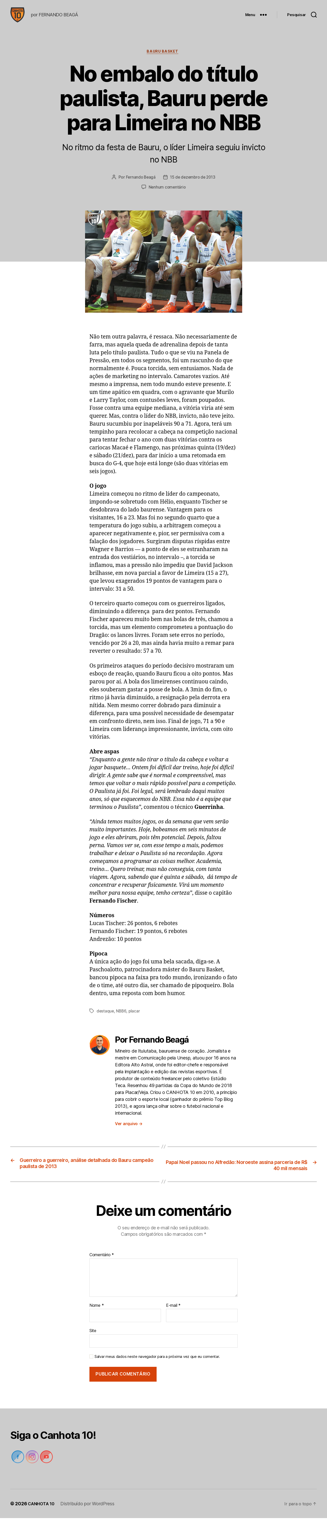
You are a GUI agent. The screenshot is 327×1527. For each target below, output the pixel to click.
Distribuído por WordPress (90, 1512)
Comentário (101, 1264)
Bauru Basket (163, 60)
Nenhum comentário (167, 195)
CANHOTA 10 (42, 1512)
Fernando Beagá (139, 186)
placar (135, 1019)
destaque (105, 1019)
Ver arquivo (129, 1131)
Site (92, 1339)
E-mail (173, 1314)
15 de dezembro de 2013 (193, 186)
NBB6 (121, 1019)
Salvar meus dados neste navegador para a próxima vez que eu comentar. (157, 1365)
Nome (96, 1314)
